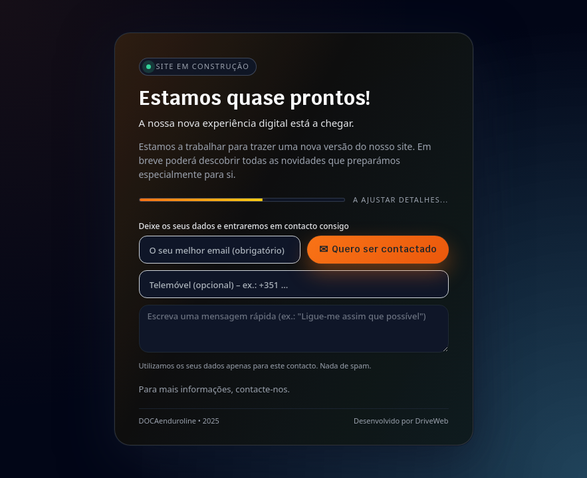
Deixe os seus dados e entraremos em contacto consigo (244, 226)
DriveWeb (432, 421)
